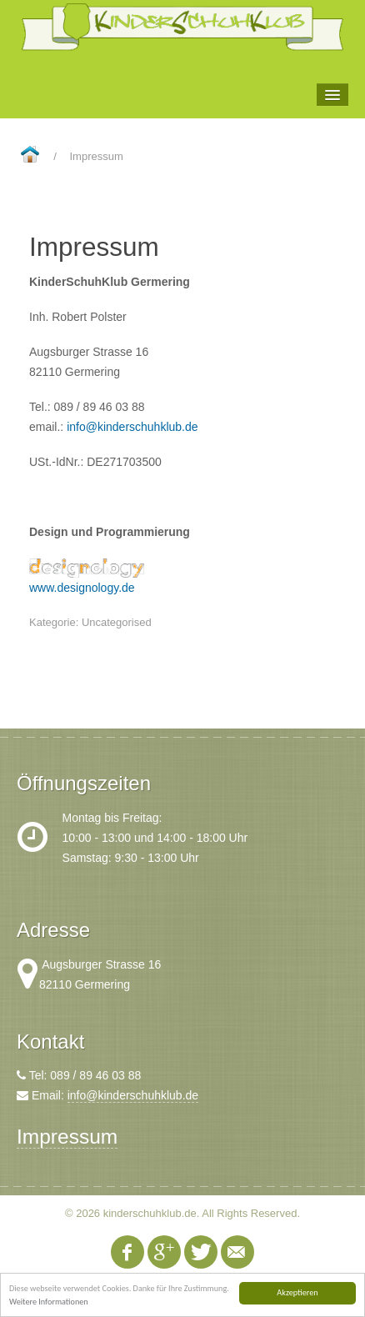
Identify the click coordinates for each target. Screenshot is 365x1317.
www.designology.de (82, 587)
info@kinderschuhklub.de (132, 426)
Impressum (67, 1136)
